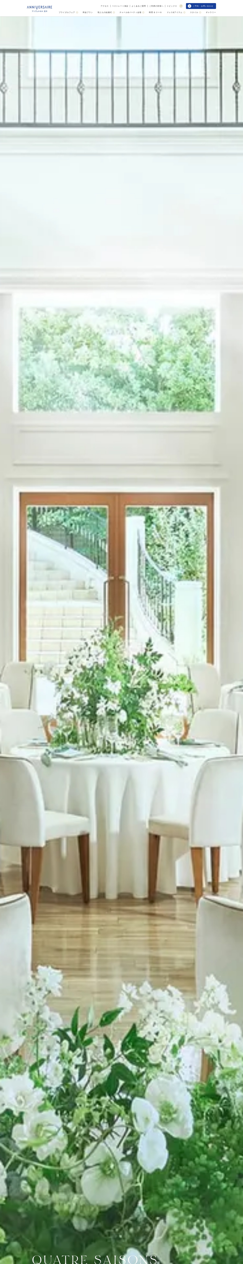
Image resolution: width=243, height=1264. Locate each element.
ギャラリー (211, 12)
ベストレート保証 (120, 6)
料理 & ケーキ (155, 12)
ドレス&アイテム (176, 12)
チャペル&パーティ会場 (131, 12)
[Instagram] (181, 6)
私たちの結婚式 (106, 12)
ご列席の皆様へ (156, 6)
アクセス (105, 6)
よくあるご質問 (139, 6)
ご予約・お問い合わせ (200, 6)
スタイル (195, 12)
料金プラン (88, 12)
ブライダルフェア (68, 12)
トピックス (172, 6)
